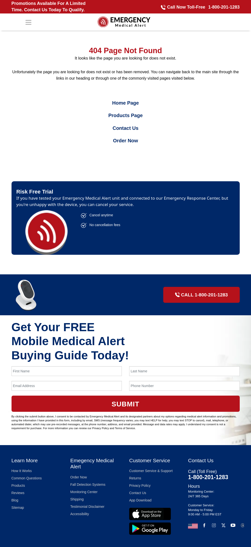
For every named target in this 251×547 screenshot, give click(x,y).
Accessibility (79, 514)
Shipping (77, 499)
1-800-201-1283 (223, 7)
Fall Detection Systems (87, 484)
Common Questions (27, 478)
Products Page (125, 115)
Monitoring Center (84, 492)
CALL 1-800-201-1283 (201, 294)
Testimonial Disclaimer (87, 507)
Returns (135, 478)
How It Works (22, 471)
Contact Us (125, 128)
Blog (15, 500)
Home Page (125, 103)
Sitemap (18, 508)
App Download (140, 500)
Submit (125, 404)
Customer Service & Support (151, 471)
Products (18, 485)
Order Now (125, 140)
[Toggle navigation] (28, 22)
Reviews (18, 493)
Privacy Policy (140, 485)
